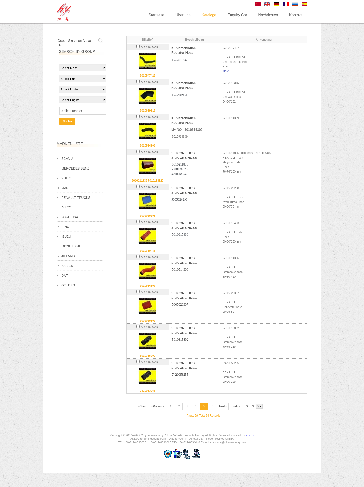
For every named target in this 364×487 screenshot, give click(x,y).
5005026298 (148, 215)
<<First (142, 406)
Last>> (236, 406)
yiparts (250, 435)
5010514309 (148, 145)
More (226, 71)
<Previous (157, 406)
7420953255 (148, 390)
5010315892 (148, 355)
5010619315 (148, 110)
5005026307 (148, 320)
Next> (223, 406)
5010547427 (148, 75)
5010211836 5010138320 (148, 180)
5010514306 (148, 285)
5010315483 (148, 250)
